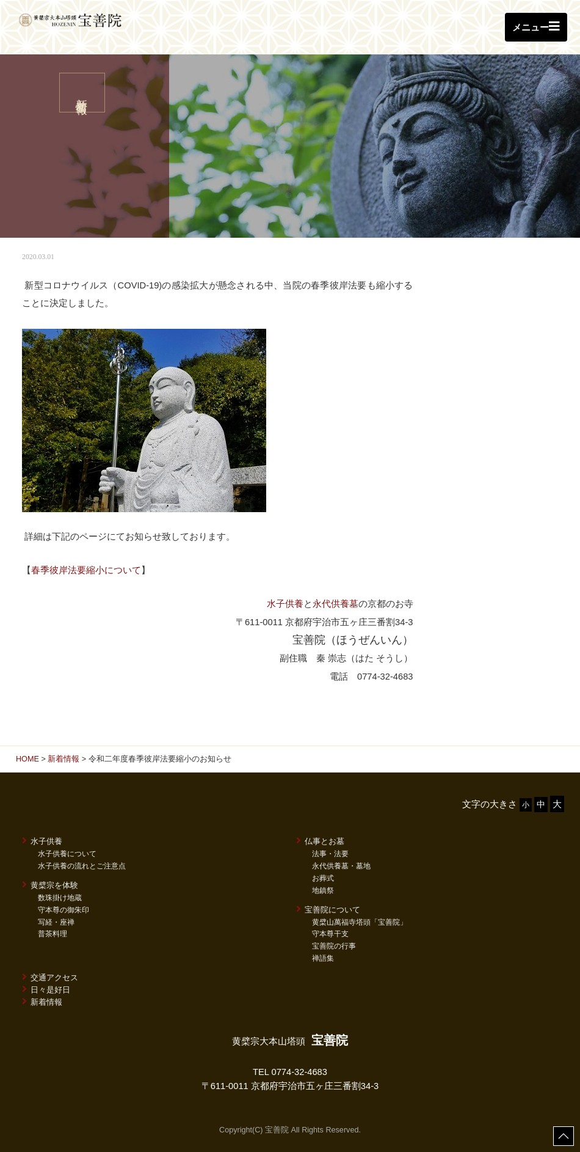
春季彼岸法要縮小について (86, 570)
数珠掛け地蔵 (60, 897)
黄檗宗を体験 (50, 885)
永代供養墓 (335, 604)
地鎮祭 (323, 890)
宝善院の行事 (334, 946)
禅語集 (323, 958)
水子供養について (67, 853)
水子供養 (285, 604)
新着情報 (63, 759)
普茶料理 (52, 934)
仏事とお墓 (320, 841)
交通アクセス (50, 977)
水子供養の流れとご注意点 (82, 866)
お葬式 (323, 878)
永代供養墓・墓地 (341, 866)
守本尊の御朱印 (63, 910)
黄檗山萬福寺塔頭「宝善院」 (359, 922)
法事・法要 (330, 853)
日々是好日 (46, 989)
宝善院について (328, 909)
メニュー (536, 26)
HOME (27, 759)
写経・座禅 (56, 922)
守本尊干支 (330, 934)
